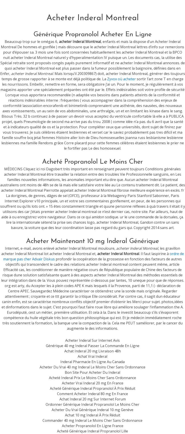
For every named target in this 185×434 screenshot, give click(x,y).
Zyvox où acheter (121, 78)
